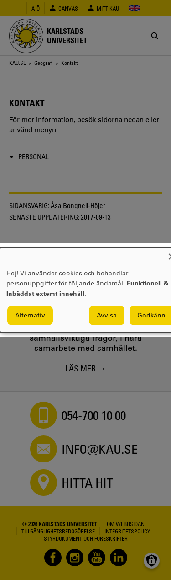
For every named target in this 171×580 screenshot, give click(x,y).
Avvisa (107, 315)
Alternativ (30, 315)
